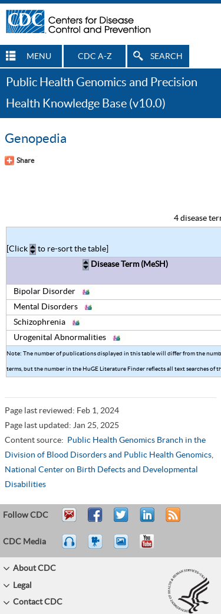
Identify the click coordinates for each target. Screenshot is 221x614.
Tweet (122, 520)
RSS (172, 520)
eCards (124, 547)
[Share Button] (19, 160)
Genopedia (36, 138)
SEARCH (166, 57)
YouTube (153, 547)
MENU (39, 57)
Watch (96, 547)
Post (145, 520)
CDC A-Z (95, 57)
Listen (70, 547)
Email (69, 520)
